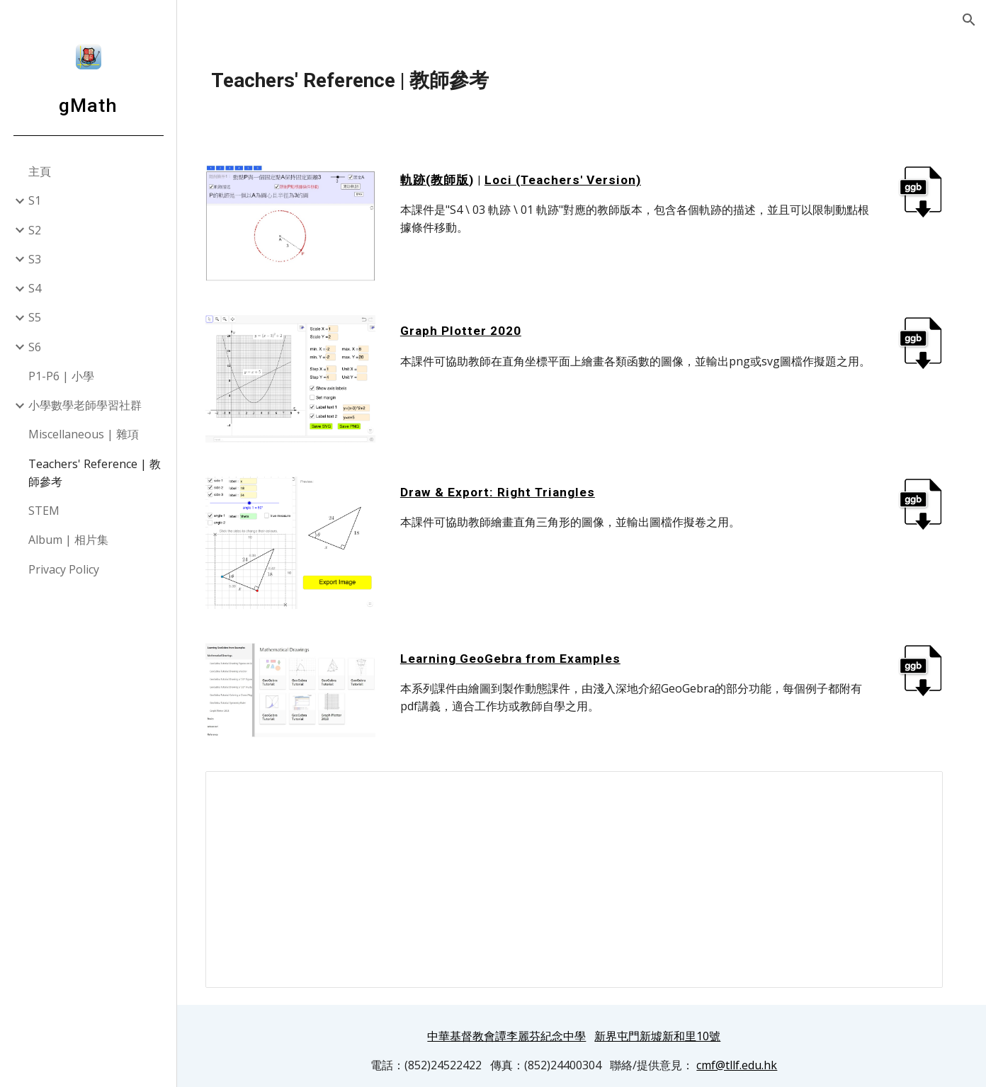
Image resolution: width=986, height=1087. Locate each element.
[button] (969, 20)
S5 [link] (34, 317)
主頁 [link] (39, 171)
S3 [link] (34, 259)
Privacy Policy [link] (63, 569)
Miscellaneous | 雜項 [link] (83, 434)
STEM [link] (44, 510)
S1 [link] (34, 200)
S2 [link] (34, 230)
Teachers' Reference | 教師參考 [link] (94, 472)
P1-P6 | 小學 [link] (61, 376)
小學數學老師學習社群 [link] (85, 405)
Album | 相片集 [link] (68, 539)
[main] (581, 80)
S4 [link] (34, 288)
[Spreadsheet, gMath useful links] (581, 869)
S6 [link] (34, 347)
